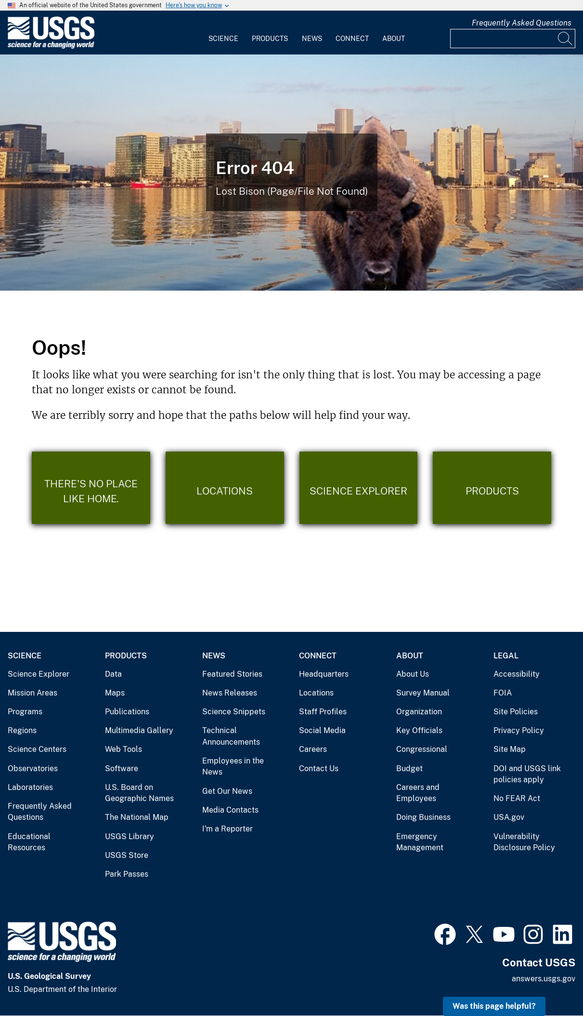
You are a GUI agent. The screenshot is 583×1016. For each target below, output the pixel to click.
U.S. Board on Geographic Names (139, 793)
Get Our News (227, 791)
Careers (313, 749)
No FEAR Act (516, 798)
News (312, 38)
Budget (409, 768)
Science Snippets (233, 711)
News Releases (229, 692)
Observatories (33, 768)
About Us (412, 674)
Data (113, 674)
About (393, 38)
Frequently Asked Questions (521, 22)
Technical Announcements (231, 736)
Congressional (421, 749)
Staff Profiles (323, 711)
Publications (127, 711)
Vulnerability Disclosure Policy (524, 842)
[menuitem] (223, 32)
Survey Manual (423, 692)
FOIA (502, 692)
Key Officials (419, 730)
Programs (25, 711)
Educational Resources (29, 842)
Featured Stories (232, 674)
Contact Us (318, 768)
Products (270, 38)
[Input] (512, 38)
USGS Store (126, 855)
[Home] (51, 46)
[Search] (565, 38)
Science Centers (37, 749)
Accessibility (516, 674)
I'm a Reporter (227, 828)
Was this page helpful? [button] (494, 1006)
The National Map (136, 817)
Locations (316, 692)
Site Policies (515, 711)
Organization (419, 711)
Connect (352, 38)
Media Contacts (230, 810)
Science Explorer (38, 674)
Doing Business (423, 817)
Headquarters (324, 674)
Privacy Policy (518, 730)
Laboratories (30, 787)
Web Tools (123, 749)
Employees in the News (233, 766)
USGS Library (129, 836)
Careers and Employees (418, 793)
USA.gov (508, 817)
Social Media (322, 730)
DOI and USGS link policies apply (527, 774)
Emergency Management (419, 842)
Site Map (509, 749)
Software (121, 768)
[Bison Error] (291, 172)
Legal (505, 655)
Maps (115, 692)
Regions (22, 730)
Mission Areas (32, 692)
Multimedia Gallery (139, 730)
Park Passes (126, 874)
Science (223, 38)
